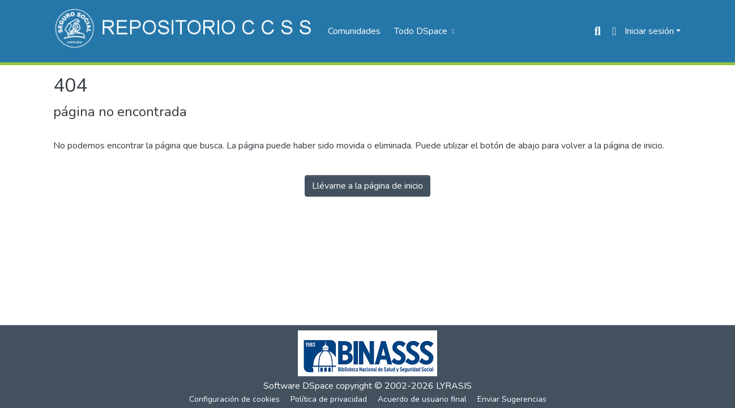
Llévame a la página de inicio (367, 186)
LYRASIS (454, 386)
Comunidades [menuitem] (354, 31)
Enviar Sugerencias (511, 399)
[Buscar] (598, 31)
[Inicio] (185, 31)
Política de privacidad (328, 399)
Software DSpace (298, 386)
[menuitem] (423, 31)
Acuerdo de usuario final (422, 399)
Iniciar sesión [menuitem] (649, 31)
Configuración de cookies (234, 399)
